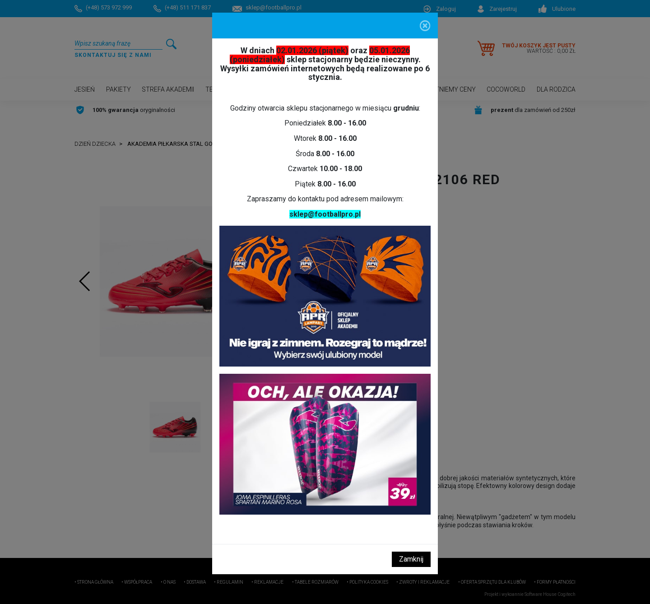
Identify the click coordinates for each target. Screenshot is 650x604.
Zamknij (411, 559)
